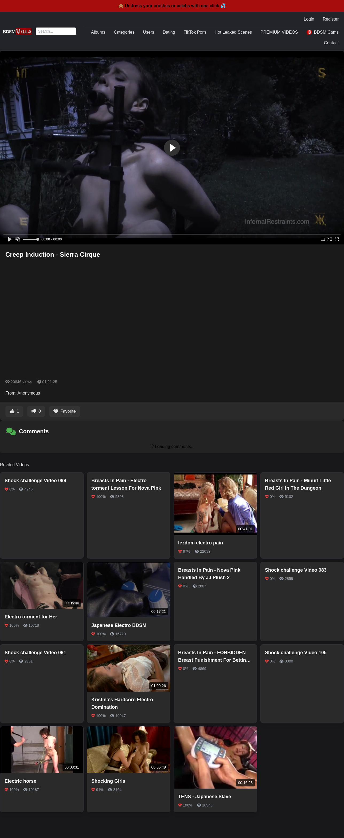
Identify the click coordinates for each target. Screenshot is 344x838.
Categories (124, 32)
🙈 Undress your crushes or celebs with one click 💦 (172, 5)
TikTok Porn (195, 32)
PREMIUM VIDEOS (279, 32)
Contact (331, 43)
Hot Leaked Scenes (233, 32)
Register (331, 19)
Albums (98, 32)
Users (148, 32)
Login (309, 19)
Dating (169, 32)
